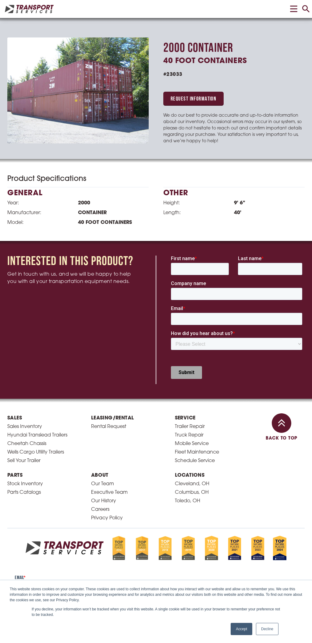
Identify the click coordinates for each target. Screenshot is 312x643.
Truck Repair (189, 435)
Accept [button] (241, 629)
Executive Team (109, 492)
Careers (100, 509)
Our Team (102, 484)
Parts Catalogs (24, 492)
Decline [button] (267, 629)
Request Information (193, 99)
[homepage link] (29, 9)
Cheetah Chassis (26, 443)
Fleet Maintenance (197, 452)
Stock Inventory (25, 484)
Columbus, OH (192, 492)
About (99, 475)
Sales (14, 418)
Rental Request (108, 426)
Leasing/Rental (112, 418)
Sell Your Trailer (24, 460)
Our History (103, 501)
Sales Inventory (24, 426)
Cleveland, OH (192, 484)
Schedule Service (195, 460)
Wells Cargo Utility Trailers (35, 452)
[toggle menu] (294, 9)
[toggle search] (306, 9)
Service (185, 418)
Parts (15, 475)
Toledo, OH (187, 501)
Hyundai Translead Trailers (37, 435)
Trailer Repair (190, 426)
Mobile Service (192, 443)
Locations (190, 475)
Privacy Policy (107, 518)
